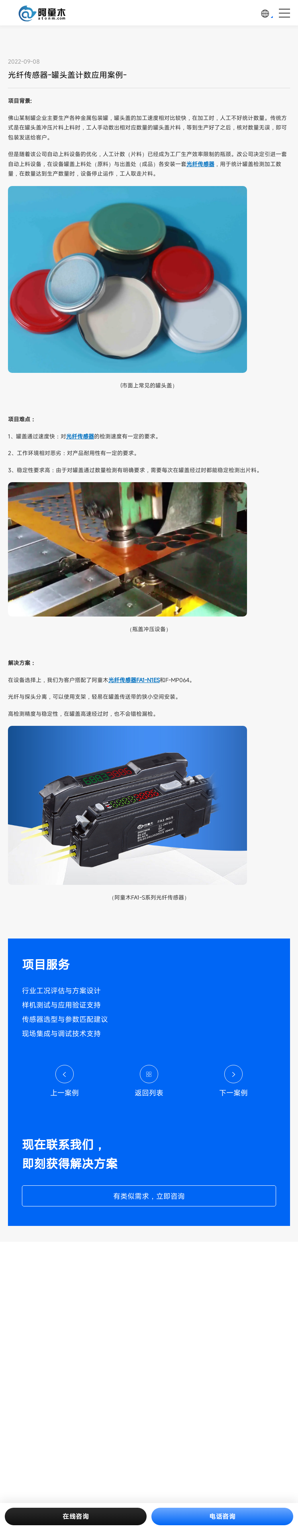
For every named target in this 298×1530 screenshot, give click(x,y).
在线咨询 (76, 1516)
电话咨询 (222, 1516)
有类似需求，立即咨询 (149, 1196)
